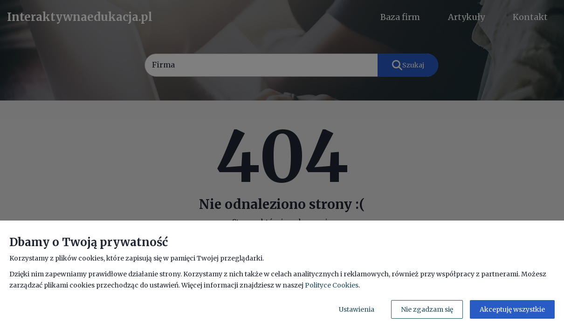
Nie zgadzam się (427, 309)
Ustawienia (356, 309)
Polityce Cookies (331, 285)
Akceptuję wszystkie (512, 309)
